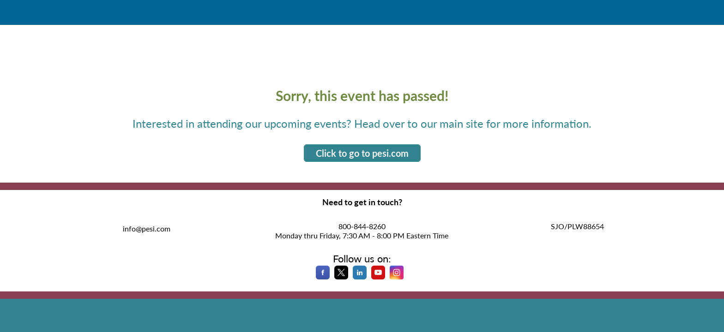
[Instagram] (397, 276)
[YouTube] (378, 276)
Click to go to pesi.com (362, 153)
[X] (341, 276)
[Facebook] (323, 276)
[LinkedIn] (360, 276)
